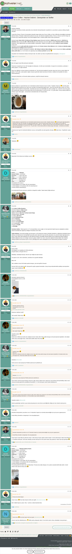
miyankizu (5, 90)
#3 (70, 83)
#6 (70, 153)
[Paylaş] (68, 26)
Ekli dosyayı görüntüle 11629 (18, 309)
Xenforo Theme (54, 545)
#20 (70, 511)
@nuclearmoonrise (41, 499)
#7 (70, 170)
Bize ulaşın (42, 535)
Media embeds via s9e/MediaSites (66, 545)
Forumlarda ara (12, 12)
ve (19, 56)
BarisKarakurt (5, 146)
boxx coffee (18, 19)
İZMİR (9, 39)
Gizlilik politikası (56, 535)
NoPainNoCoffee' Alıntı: (17, 372)
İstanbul (8, 74)
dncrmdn (5, 177)
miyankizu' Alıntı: (16, 119)
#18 (70, 446)
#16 (70, 410)
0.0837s (60, 546)
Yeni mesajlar (5, 12)
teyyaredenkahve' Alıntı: (17, 325)
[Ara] (69, 9)
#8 (70, 206)
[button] (22, 9)
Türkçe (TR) (14, 538)
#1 (70, 26)
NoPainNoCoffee (5, 213)
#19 (70, 491)
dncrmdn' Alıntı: (16, 494)
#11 (70, 300)
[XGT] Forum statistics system (64, 541)
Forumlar (12, 8)
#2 (70, 60)
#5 (70, 138)
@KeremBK (19, 359)
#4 (70, 116)
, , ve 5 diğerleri (26, 522)
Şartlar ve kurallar (48, 535)
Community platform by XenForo (61, 540)
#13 (70, 345)
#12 (70, 322)
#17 (70, 426)
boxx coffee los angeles (25, 19)
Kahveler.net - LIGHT (5, 538)
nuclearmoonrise (5, 518)
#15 (70, 389)
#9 (70, 246)
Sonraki (6, 22)
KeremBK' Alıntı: (16, 303)
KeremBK (5, 282)
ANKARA (8, 150)
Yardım (62, 535)
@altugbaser (62, 53)
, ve (22, 201)
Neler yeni (19, 8)
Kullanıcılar (27, 8)
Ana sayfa (5, 8)
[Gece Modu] (55, 9)
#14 (70, 369)
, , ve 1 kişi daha (25, 442)
